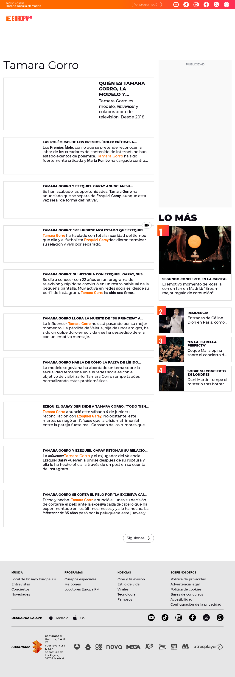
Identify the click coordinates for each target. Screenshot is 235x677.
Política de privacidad (188, 579)
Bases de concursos (187, 594)
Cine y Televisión (131, 579)
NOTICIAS (113, 18)
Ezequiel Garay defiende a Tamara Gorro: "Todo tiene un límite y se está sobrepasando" (95, 408)
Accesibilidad (182, 599)
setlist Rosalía (15, 3)
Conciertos (20, 589)
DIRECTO (52, 18)
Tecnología (126, 594)
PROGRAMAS (91, 18)
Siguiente (136, 538)
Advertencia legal (185, 584)
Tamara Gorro (110, 156)
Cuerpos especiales (80, 579)
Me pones (72, 584)
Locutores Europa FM (81, 589)
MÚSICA (70, 18)
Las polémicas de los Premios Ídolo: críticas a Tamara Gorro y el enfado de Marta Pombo (88, 144)
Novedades (20, 594)
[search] (229, 18)
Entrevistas (20, 584)
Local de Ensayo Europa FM (33, 579)
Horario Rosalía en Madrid (23, 6)
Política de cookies (186, 589)
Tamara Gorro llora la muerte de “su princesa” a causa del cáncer (91, 320)
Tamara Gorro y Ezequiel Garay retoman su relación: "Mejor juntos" (95, 452)
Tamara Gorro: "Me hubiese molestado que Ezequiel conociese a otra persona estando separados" (93, 232)
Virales (123, 589)
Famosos (125, 599)
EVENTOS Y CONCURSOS (168, 18)
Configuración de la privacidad (196, 604)
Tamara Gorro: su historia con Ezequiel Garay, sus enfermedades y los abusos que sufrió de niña (93, 276)
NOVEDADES (135, 18)
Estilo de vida (129, 584)
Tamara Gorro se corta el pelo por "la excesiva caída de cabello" (96, 496)
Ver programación (146, 4)
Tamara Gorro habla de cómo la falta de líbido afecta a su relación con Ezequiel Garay (90, 364)
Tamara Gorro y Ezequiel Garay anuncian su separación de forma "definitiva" (86, 188)
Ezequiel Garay (96, 240)
